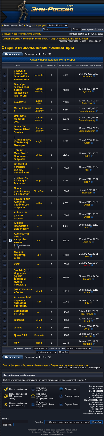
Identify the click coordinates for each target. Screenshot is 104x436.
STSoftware (48, 432)
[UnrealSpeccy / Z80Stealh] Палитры (22, 142)
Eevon (87, 265)
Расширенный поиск (92, 29)
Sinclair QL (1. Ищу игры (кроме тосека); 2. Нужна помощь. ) (22, 277)
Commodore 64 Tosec (21, 312)
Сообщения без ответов (13, 34)
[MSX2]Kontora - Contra (23, 291)
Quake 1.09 (20, 335)
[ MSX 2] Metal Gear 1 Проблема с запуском (21, 155)
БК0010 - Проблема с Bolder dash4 (22, 226)
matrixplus (39, 75)
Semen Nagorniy (38, 90)
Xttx (39, 277)
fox (39, 168)
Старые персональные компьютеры (69, 39)
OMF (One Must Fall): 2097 (20, 119)
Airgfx (39, 141)
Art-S (39, 327)
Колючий (39, 335)
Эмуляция (28, 39)
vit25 (39, 255)
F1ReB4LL (87, 344)
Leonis (39, 215)
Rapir (39, 180)
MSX (16, 342)
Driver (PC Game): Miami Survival (22, 129)
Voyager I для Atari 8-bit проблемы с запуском (22, 203)
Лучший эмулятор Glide (20, 255)
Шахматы (20, 102)
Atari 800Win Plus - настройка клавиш (21, 238)
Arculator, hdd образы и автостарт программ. (22, 301)
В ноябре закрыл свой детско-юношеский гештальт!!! (22, 90)
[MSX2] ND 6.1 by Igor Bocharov (21, 180)
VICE (17, 264)
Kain (39, 264)
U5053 (39, 155)
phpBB (40, 430)
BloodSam (39, 191)
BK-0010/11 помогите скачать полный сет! (21, 168)
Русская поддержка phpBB (52, 434)
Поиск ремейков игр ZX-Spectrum (22, 191)
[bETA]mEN (87, 313)
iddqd (39, 291)
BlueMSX (19, 320)
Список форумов (11, 39)
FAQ (21, 25)
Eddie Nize (39, 102)
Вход (28, 25)
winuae (18, 327)
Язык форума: (39, 25)
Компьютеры (41, 39)
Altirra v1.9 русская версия (20, 215)
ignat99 (87, 91)
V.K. (39, 226)
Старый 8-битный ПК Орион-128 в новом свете (21, 75)
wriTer (39, 203)
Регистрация (10, 25)
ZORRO (87, 242)
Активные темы (33, 34)
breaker (87, 279)
